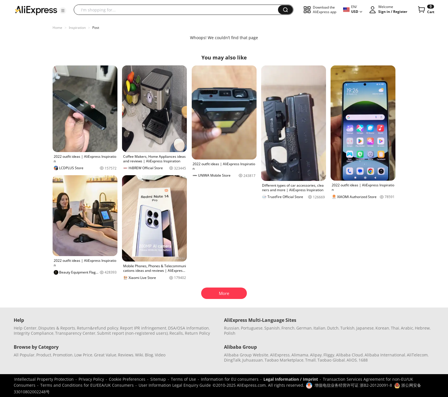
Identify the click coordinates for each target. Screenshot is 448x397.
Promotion (63, 355)
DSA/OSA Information (188, 328)
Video (160, 355)
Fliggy (328, 355)
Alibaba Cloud (349, 355)
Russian (231, 328)
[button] (62, 10)
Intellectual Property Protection (44, 379)
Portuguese (252, 328)
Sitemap (158, 379)
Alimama (299, 355)
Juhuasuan (252, 360)
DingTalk (232, 360)
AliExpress (280, 355)
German (304, 328)
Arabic (407, 328)
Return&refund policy (97, 328)
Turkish (347, 328)
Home (57, 27)
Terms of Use (183, 379)
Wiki (139, 355)
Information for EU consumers (230, 379)
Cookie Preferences (127, 379)
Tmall (310, 360)
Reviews (125, 355)
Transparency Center (75, 333)
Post (95, 27)
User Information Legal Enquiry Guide (175, 385)
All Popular (24, 355)
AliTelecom (417, 355)
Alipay (316, 355)
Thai (395, 328)
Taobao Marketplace (284, 360)
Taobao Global (331, 360)
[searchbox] (178, 10)
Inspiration (77, 27)
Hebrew (422, 328)
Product (43, 355)
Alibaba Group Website (246, 355)
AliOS (352, 360)
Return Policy (197, 333)
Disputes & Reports (56, 328)
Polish (229, 333)
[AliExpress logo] (36, 10)
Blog (149, 355)
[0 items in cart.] (425, 9)
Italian (319, 328)
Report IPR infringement (143, 328)
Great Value (105, 355)
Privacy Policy (91, 379)
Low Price (83, 355)
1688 (363, 360)
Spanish (272, 328)
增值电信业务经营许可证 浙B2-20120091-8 (353, 385)
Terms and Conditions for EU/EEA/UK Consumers (87, 385)
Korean (382, 328)
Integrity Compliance (33, 333)
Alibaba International (385, 355)
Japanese (365, 328)
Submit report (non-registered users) (132, 333)
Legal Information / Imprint (290, 379)
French (288, 328)
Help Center (25, 328)
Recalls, (176, 333)
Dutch (333, 328)
